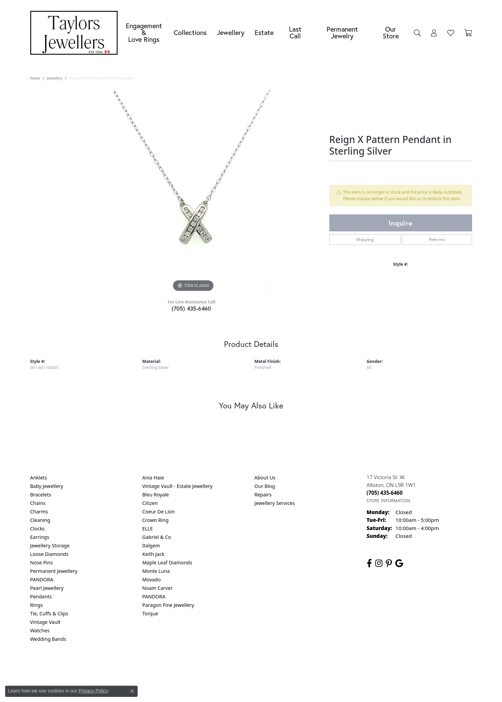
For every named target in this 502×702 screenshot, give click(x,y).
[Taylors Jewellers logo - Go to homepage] (76, 33)
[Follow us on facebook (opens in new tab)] (369, 563)
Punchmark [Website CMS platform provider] (263, 688)
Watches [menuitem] (40, 630)
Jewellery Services (275, 503)
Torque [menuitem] (150, 613)
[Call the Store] (385, 492)
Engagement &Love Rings (144, 32)
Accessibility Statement (308, 666)
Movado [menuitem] (151, 579)
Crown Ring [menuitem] (155, 520)
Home (35, 78)
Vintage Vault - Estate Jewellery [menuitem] (177, 486)
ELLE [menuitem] (147, 528)
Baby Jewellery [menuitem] (46, 486)
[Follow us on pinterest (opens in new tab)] (389, 563)
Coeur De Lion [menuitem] (158, 511)
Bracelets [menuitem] (40, 494)
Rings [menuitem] (36, 605)
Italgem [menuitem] (151, 545)
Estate (264, 32)
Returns (437, 239)
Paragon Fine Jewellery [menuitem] (168, 605)
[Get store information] (389, 501)
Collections (190, 32)
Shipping (365, 239)
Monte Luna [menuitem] (156, 571)
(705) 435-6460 (191, 308)
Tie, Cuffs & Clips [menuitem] (49, 613)
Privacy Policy (217, 666)
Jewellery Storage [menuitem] (50, 545)
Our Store (391, 32)
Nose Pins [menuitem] (41, 562)
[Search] (417, 32)
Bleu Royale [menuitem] (155, 494)
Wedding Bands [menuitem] (48, 639)
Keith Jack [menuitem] (153, 554)
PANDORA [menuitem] (41, 579)
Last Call (295, 32)
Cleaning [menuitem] (40, 520)
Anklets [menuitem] (38, 477)
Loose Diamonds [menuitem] (49, 554)
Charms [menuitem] (39, 511)
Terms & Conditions (258, 666)
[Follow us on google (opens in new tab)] (399, 563)
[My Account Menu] (434, 32)
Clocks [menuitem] (37, 528)
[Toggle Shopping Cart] (468, 32)
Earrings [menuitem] (39, 537)
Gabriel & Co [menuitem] (156, 537)
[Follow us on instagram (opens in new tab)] (378, 563)
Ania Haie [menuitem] (153, 477)
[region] (193, 192)
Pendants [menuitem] (41, 596)
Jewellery (230, 32)
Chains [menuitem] (38, 503)
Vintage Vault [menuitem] (45, 622)
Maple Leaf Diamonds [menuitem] (167, 562)
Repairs (263, 494)
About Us (265, 477)
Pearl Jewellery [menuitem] (47, 588)
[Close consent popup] (132, 691)
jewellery (55, 78)
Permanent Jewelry (342, 32)
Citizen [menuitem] (150, 503)
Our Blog (265, 486)
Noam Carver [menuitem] (157, 588)
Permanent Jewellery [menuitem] (53, 571)
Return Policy (183, 666)
